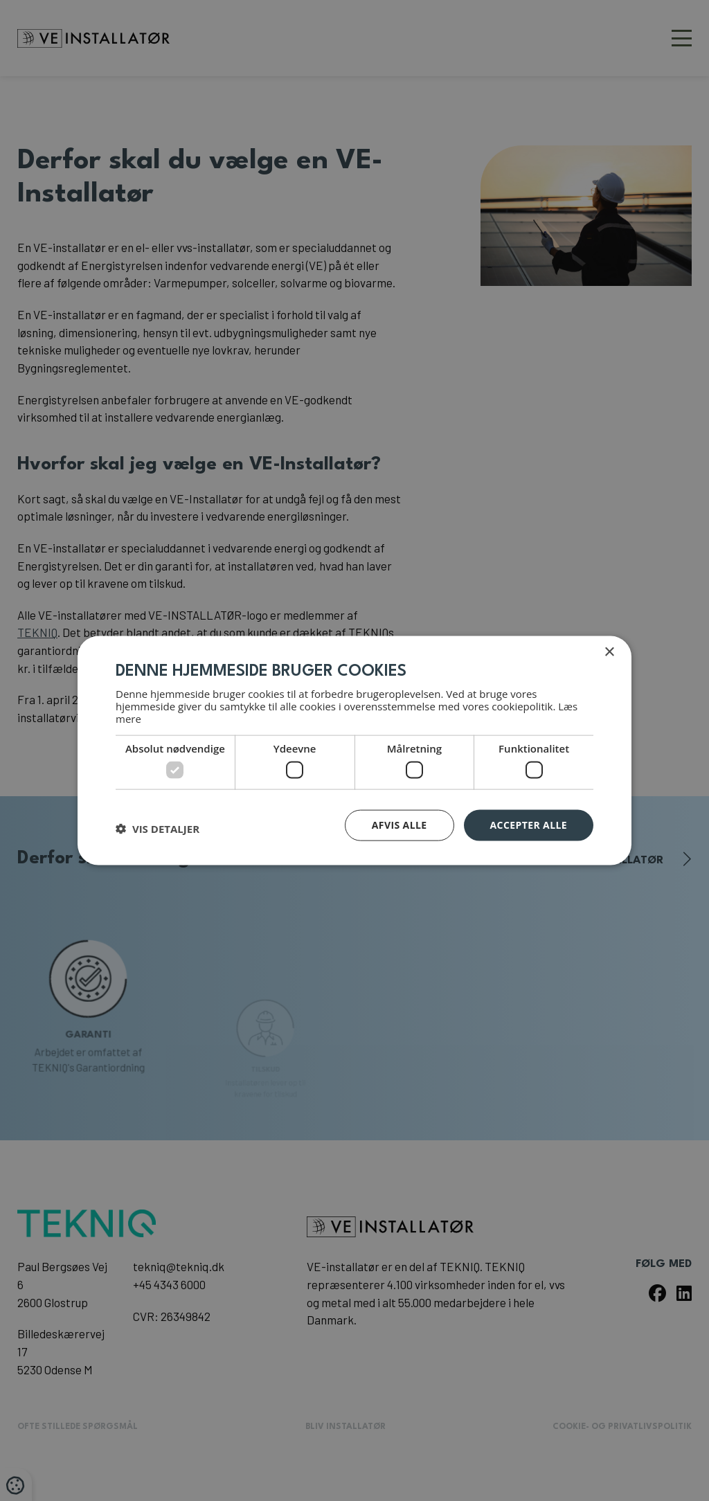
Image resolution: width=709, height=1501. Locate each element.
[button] (157, 829)
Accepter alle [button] (528, 825)
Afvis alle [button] (399, 825)
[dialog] (354, 750)
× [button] (609, 652)
